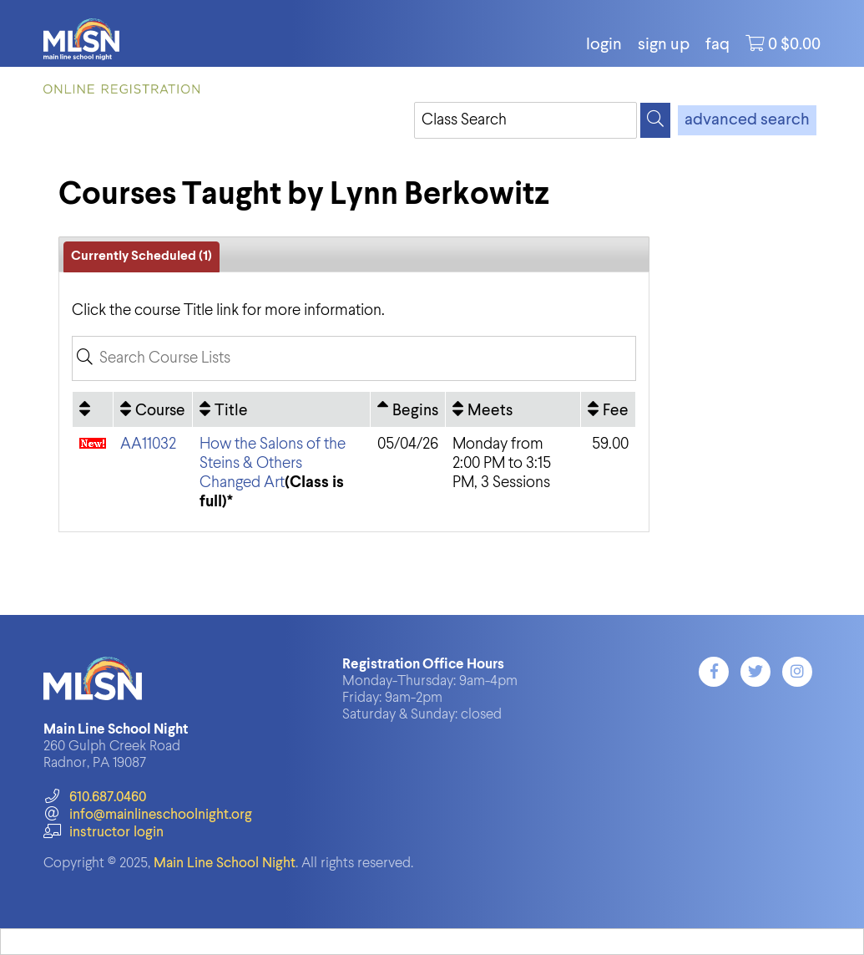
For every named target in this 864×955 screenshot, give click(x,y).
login (604, 45)
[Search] (655, 120)
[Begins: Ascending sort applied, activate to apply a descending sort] (408, 409)
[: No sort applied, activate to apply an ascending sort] (93, 409)
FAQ (717, 45)
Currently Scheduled (141, 256)
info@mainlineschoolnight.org (147, 815)
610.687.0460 (94, 797)
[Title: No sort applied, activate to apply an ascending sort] (281, 409)
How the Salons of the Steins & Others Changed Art (273, 463)
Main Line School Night (225, 863)
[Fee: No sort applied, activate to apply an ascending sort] (608, 409)
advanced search (747, 120)
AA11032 (148, 444)
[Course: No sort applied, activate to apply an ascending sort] (153, 409)
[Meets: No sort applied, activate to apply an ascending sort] (513, 409)
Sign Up (664, 45)
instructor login (103, 832)
